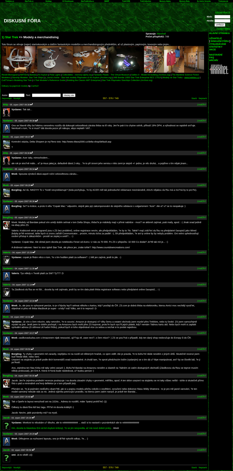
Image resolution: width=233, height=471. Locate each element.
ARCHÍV (213, 60)
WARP (106, 1)
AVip (5, 104)
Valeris (6, 252)
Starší (194, 98)
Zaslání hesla (223, 29)
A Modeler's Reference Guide (49, 80)
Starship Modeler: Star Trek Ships (27, 77)
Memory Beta (184, 1)
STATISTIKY (215, 46)
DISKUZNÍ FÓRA (220, 41)
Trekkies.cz (9, 1)
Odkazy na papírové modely (15, 86)
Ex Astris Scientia (204, 1)
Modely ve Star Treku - (181, 77)
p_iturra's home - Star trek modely (78, 77)
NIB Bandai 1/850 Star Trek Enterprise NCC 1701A (137, 77)
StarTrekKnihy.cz (87, 1)
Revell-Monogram (10, 75)
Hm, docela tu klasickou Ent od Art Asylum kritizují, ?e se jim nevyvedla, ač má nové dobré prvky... (62, 428)
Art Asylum (43, 75)
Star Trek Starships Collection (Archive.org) (127, 80)
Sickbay (48, 1)
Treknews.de (223, 1)
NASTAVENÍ (215, 54)
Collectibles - (77, 75)
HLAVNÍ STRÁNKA (219, 33)
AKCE (212, 49)
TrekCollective (145, 1)
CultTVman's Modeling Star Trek (17, 80)
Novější (16, 98)
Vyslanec (8, 120)
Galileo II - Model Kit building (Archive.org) (150, 75)
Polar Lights (55, 75)
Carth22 (35, 86)
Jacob (6, 417)
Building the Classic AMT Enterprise (83, 80)
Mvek (6, 137)
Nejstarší (203, 98)
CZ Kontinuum (68, 1)
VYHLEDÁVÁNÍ (217, 44)
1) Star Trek (10, 37)
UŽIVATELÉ (215, 38)
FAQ (211, 57)
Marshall (161, 33)
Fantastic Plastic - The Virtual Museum (111, 75)
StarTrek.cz (29, 1)
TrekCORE (126, 1)
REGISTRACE (222, 12)
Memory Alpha (165, 1)
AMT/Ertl (24, 75)
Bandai (33, 75)
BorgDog (8, 217)
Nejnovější (7, 98)
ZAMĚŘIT (201, 104)
